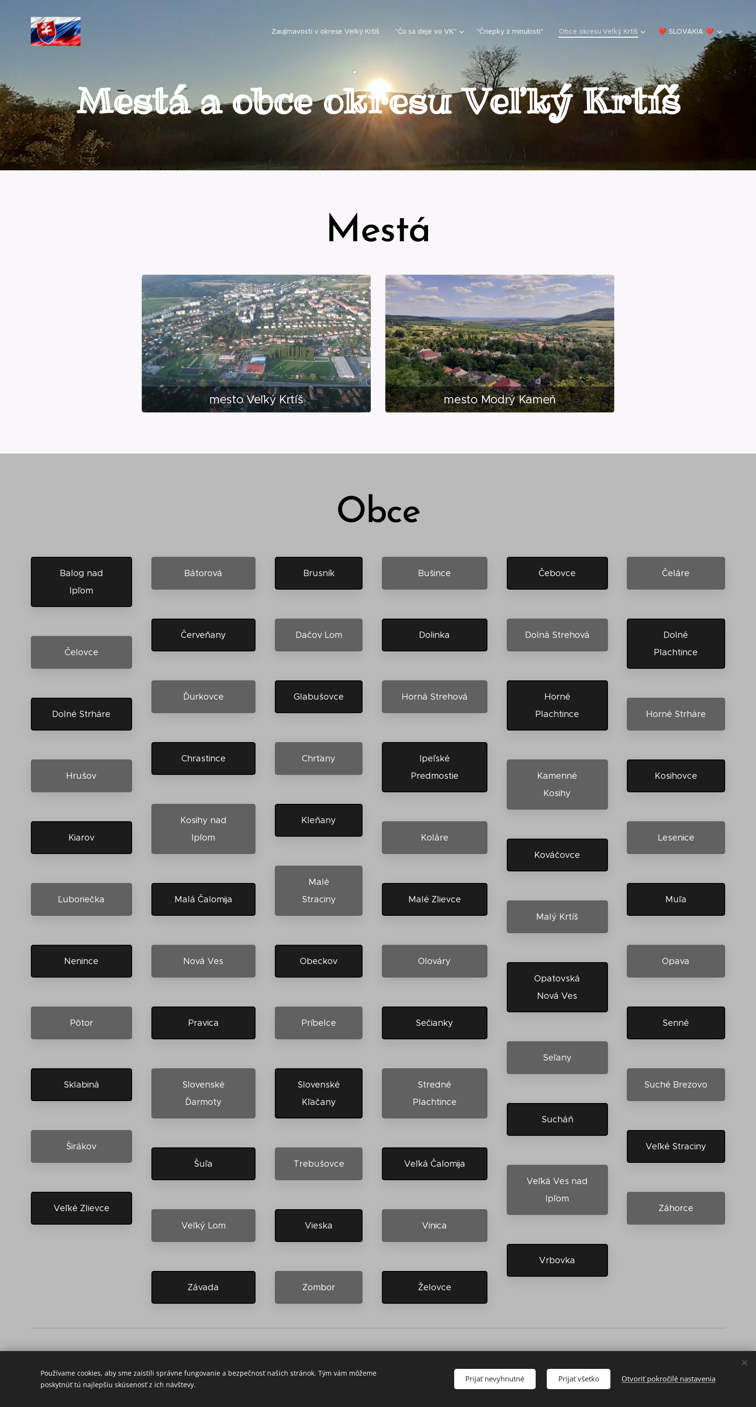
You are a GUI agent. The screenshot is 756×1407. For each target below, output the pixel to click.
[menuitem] (329, 31)
